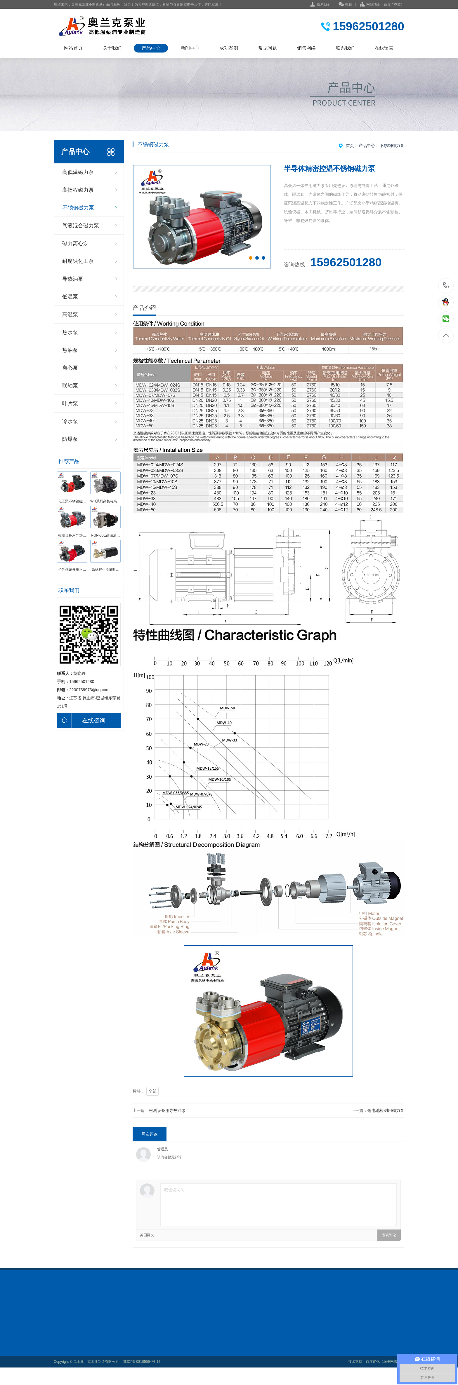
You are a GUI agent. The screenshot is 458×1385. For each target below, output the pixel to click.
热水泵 (70, 332)
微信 (345, 4)
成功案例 (228, 48)
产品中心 (151, 48)
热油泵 (70, 350)
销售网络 (306, 48)
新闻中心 (190, 48)
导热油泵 (72, 279)
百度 (387, 4)
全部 (152, 1091)
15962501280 (446, 285)
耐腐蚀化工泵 (78, 261)
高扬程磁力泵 (78, 190)
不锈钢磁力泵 (78, 208)
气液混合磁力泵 (80, 225)
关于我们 (112, 48)
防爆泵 (70, 439)
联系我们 (324, 4)
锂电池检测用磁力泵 (385, 1110)
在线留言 (384, 48)
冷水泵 (70, 421)
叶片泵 (70, 403)
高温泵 (70, 314)
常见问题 (267, 48)
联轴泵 (70, 386)
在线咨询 (81, 720)
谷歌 (397, 4)
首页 (350, 145)
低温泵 (70, 297)
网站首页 (73, 48)
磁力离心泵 (75, 243)
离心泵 (70, 368)
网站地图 (373, 4)
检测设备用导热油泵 (167, 1110)
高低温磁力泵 (78, 172)
